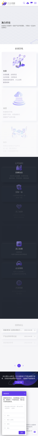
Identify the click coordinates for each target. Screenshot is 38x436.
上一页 (15, 365)
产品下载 (19, 382)
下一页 (23, 365)
